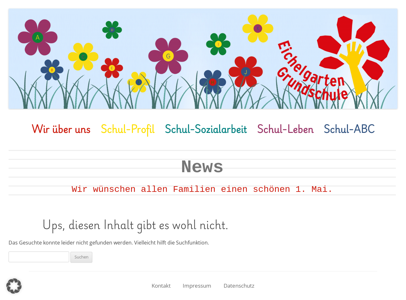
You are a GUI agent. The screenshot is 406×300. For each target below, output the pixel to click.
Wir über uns (61, 129)
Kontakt (161, 285)
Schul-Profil (127, 129)
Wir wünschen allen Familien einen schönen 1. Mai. (202, 189)
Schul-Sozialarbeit (206, 129)
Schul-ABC (349, 129)
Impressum (197, 285)
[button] (14, 286)
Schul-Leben (285, 129)
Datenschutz (239, 285)
